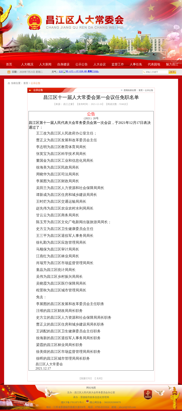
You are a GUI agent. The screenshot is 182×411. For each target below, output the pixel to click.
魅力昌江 (172, 64)
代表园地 (154, 64)
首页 (9, 64)
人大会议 (99, 64)
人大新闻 (45, 64)
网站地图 (91, 387)
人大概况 (27, 64)
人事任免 (136, 64)
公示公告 (81, 64)
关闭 (98, 378)
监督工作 (118, 64)
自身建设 (63, 64)
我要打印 (85, 378)
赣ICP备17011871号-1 (72, 402)
